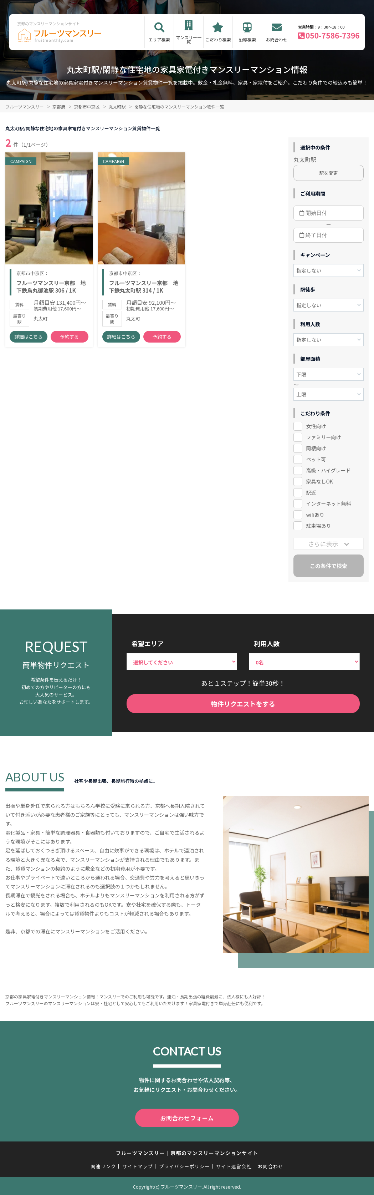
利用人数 (267, 643)
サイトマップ (137, 1165)
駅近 (311, 492)
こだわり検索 (218, 39)
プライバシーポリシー (184, 1165)
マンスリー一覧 (188, 39)
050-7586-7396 (333, 35)
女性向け (316, 426)
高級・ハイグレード (328, 470)
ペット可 (316, 459)
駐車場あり (318, 525)
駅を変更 (328, 172)
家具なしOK (319, 481)
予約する (69, 338)
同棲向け (316, 448)
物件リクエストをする (243, 703)
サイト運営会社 (234, 1165)
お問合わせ (276, 39)
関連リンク (103, 1165)
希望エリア (148, 643)
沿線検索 (247, 39)
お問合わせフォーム (187, 1117)
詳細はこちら (28, 338)
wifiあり (315, 514)
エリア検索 (159, 39)
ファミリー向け (323, 437)
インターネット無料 (328, 503)
